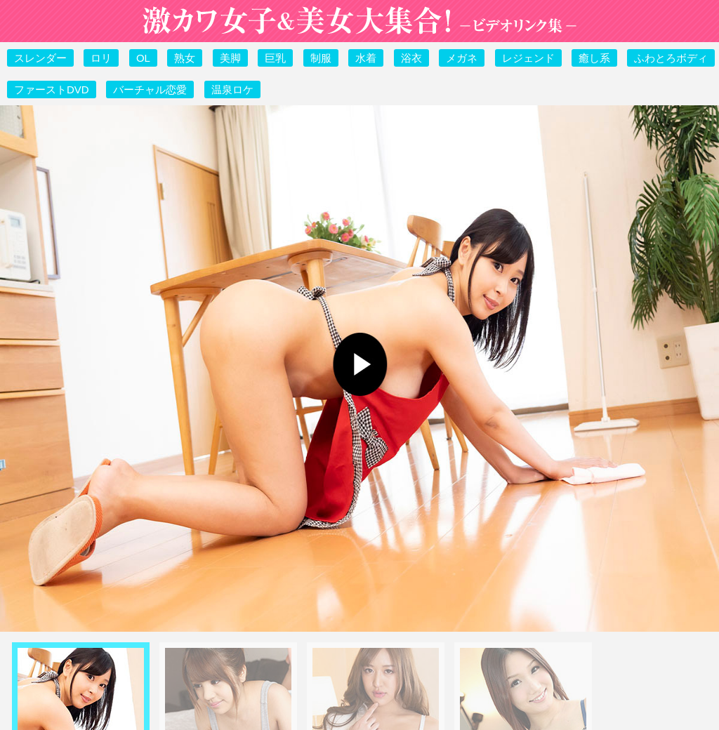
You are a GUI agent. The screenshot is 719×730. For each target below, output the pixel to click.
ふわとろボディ (671, 58)
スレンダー (40, 58)
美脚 (230, 58)
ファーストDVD (51, 89)
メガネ (461, 58)
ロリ (101, 58)
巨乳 (275, 58)
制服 (320, 58)
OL (143, 58)
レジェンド (528, 58)
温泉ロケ (232, 89)
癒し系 (594, 58)
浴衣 (411, 58)
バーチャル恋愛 (150, 89)
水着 (365, 58)
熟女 (184, 58)
